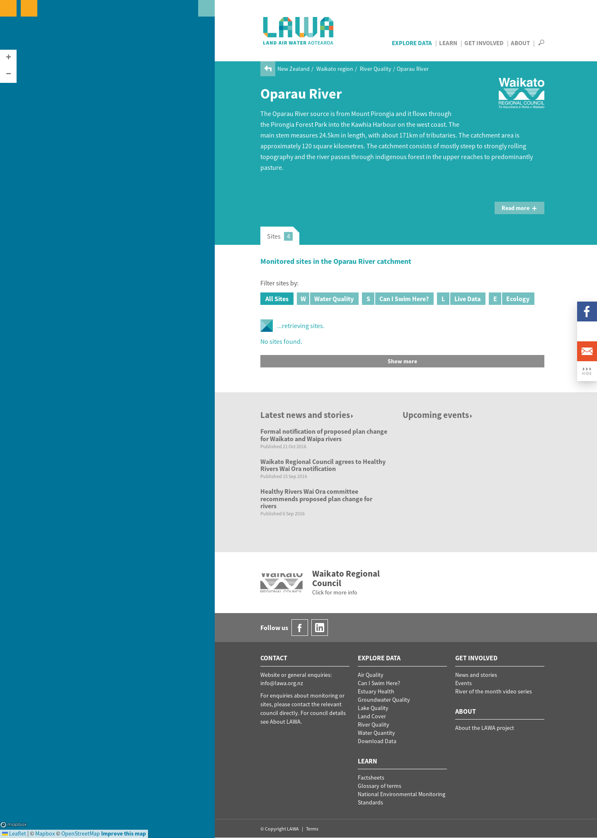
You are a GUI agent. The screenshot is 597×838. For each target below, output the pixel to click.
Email (587, 351)
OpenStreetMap (80, 833)
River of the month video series (493, 691)
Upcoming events (438, 414)
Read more (519, 208)
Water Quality (325, 298)
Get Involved (484, 43)
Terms (312, 829)
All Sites (277, 299)
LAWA (298, 30)
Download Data (377, 741)
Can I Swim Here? (395, 298)
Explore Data (412, 43)
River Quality (375, 68)
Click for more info (334, 592)
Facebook (587, 311)
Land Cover (372, 716)
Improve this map (123, 833)
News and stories (476, 675)
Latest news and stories (307, 414)
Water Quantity (376, 733)
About (520, 43)
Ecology (509, 298)
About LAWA (285, 721)
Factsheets (371, 777)
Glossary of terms (379, 786)
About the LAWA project (484, 728)
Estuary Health (376, 691)
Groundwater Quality (384, 699)
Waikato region (334, 68)
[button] (8, 58)
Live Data (459, 298)
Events (463, 683)
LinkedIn (587, 331)
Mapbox (13, 825)
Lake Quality (373, 708)
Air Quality (370, 675)
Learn (448, 43)
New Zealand (293, 68)
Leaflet (14, 833)
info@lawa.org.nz (281, 683)
